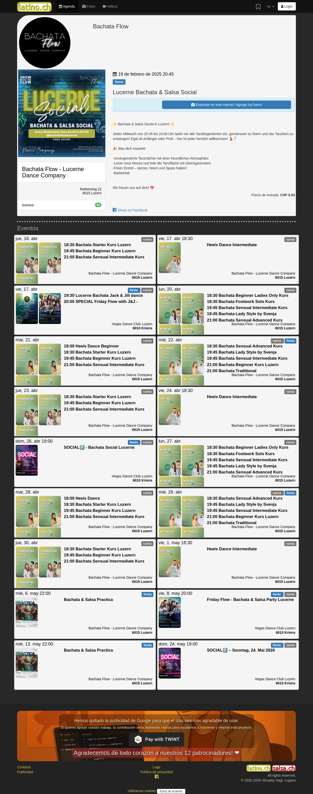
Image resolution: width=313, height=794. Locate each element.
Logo (156, 767)
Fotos (88, 6)
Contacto (24, 767)
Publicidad (25, 772)
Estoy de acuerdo (171, 791)
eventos (61, 205)
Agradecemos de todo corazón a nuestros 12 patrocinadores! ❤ (156, 752)
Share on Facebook (130, 210)
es (270, 6)
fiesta (119, 82)
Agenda (67, 6)
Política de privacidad (156, 772)
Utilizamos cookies (142, 791)
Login (287, 6)
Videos (110, 6)
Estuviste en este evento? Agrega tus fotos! (226, 105)
